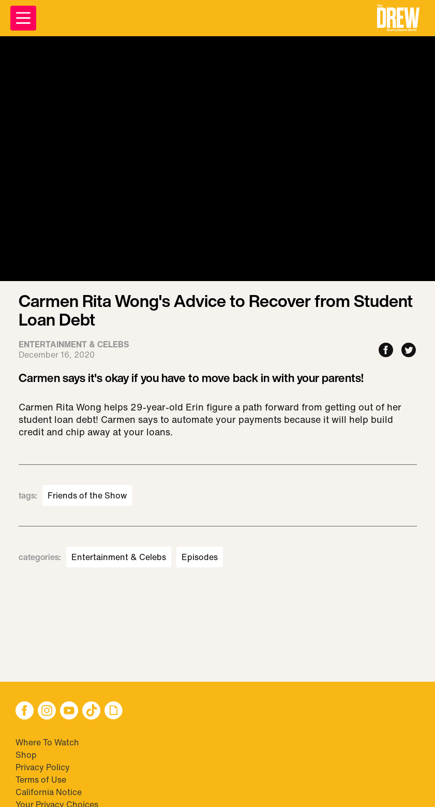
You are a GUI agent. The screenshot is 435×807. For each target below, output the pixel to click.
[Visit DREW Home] (398, 18)
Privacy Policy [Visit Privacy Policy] (43, 767)
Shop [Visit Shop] (26, 755)
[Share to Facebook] (386, 351)
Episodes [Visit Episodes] (200, 557)
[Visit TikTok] (91, 711)
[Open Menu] (23, 18)
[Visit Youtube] (69, 711)
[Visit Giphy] (113, 711)
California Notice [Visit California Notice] (49, 792)
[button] (398, 18)
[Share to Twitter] (408, 351)
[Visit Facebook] (25, 711)
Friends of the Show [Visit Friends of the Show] (87, 495)
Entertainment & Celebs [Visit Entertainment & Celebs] (118, 557)
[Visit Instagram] (47, 711)
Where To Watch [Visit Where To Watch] (47, 742)
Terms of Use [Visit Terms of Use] (41, 779)
